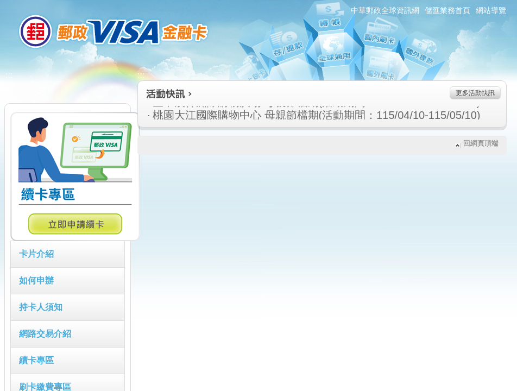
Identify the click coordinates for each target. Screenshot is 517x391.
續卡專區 (36, 360)
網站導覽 (491, 10)
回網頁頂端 (481, 143)
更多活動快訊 (475, 93)
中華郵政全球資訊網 (385, 10)
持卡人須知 (40, 307)
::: (3, 4)
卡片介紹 (36, 253)
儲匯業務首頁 (447, 10)
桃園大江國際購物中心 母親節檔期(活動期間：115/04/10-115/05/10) (259, 115)
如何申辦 (36, 280)
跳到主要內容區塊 (5, 5)
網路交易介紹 (45, 333)
